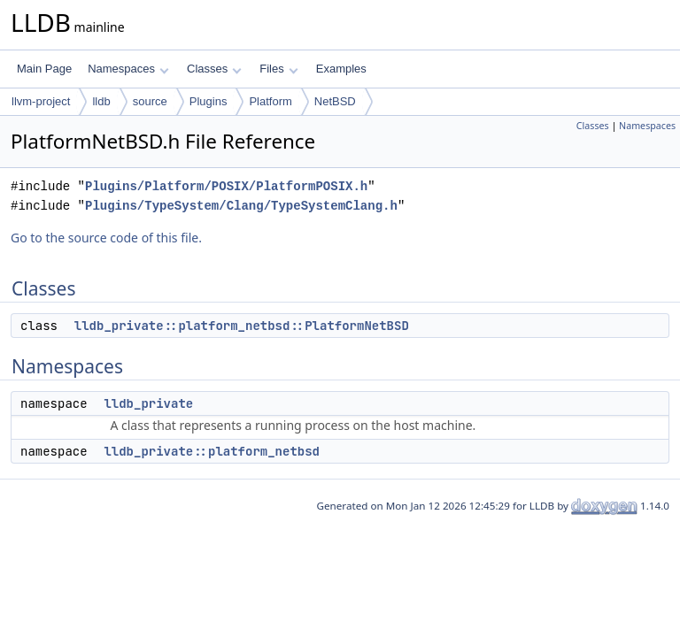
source (150, 101)
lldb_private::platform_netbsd (212, 451)
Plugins (208, 101)
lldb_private (148, 403)
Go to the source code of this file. (106, 237)
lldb (101, 101)
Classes (214, 68)
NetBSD (335, 101)
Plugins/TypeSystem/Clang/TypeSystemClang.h (241, 205)
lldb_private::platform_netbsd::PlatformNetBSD (241, 326)
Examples (341, 68)
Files (278, 68)
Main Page (44, 68)
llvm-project (41, 101)
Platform (270, 101)
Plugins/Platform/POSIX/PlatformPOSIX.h (226, 186)
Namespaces (128, 68)
